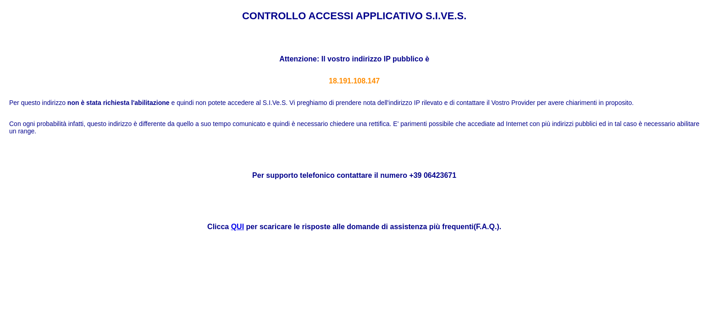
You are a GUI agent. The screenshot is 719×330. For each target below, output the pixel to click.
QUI (237, 227)
